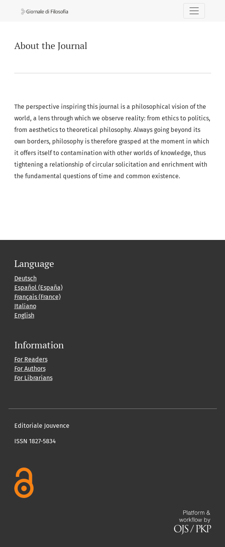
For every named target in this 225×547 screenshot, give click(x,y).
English (24, 315)
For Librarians (33, 378)
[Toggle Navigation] (194, 11)
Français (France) (37, 297)
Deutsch (25, 278)
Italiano (25, 306)
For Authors (30, 368)
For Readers (30, 359)
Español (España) (38, 287)
